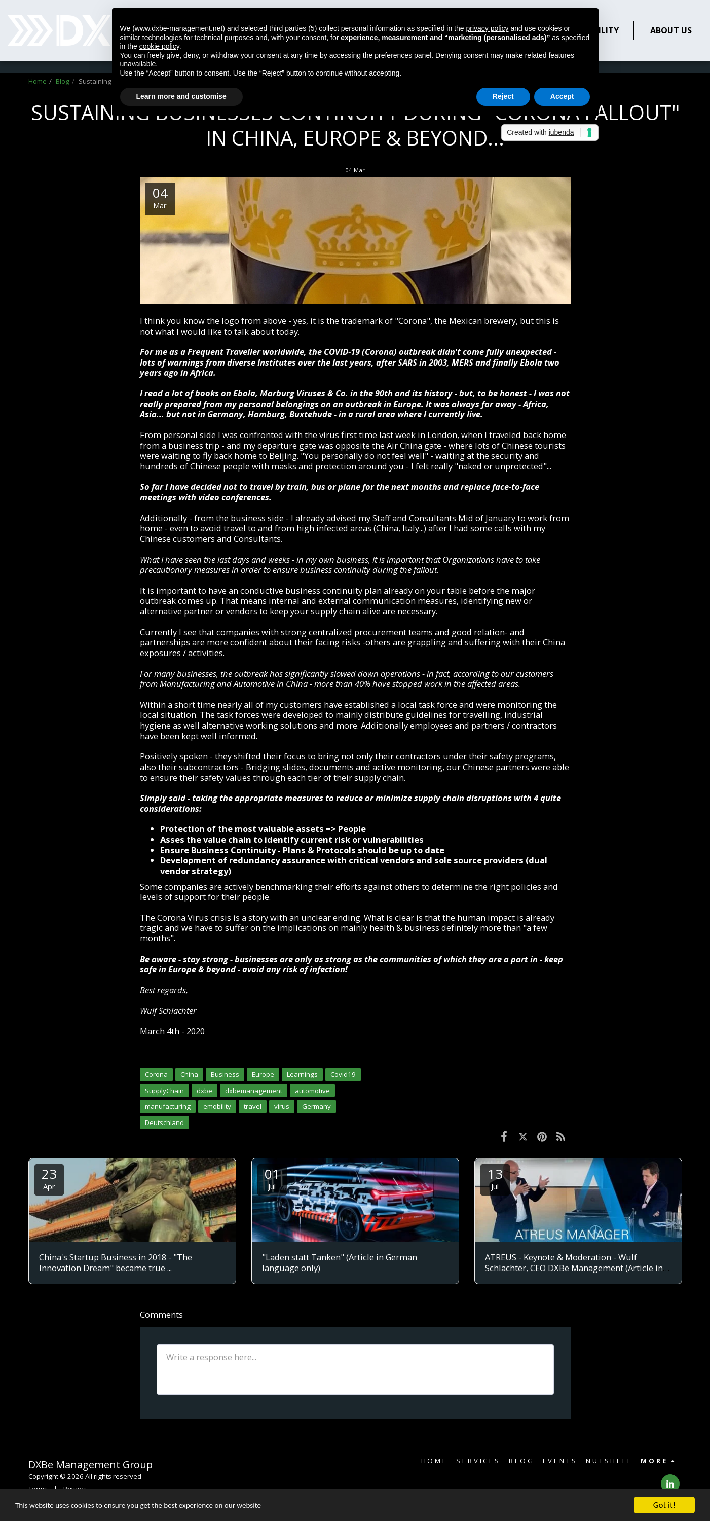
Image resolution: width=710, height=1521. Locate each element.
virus (281, 1106)
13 (495, 1178)
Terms (38, 1488)
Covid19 (343, 1074)
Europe (263, 1074)
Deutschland (164, 1122)
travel (252, 1106)
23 (49, 1178)
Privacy (74, 1488)
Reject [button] (503, 96)
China (189, 1074)
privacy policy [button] (487, 28)
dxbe (204, 1090)
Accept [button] (562, 96)
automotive (312, 1090)
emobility (217, 1106)
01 (272, 1178)
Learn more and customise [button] (181, 96)
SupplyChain (164, 1090)
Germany (316, 1106)
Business (225, 1074)
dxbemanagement (253, 1090)
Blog (62, 81)
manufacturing (168, 1106)
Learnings (302, 1074)
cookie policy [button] (159, 46)
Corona (156, 1074)
